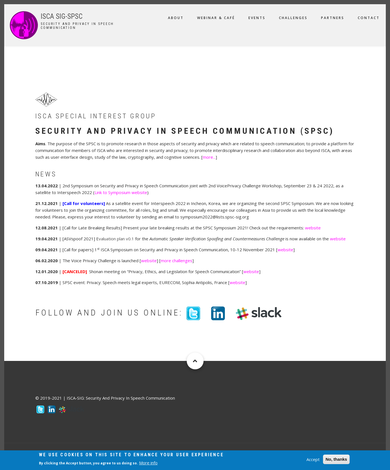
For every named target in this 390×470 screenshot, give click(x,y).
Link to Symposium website (120, 192)
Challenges (293, 17)
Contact (369, 17)
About (176, 17)
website (313, 228)
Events (257, 17)
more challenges (176, 260)
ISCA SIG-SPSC (61, 16)
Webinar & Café (216, 17)
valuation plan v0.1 (116, 238)
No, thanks (336, 459)
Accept (313, 459)
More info (148, 463)
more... (209, 157)
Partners (332, 17)
